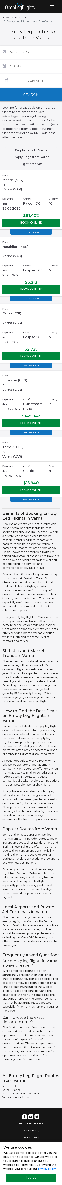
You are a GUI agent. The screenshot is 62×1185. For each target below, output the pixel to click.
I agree (31, 1177)
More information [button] (31, 232)
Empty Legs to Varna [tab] (31, 150)
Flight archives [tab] (31, 164)
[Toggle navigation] (52, 6)
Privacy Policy (31, 1130)
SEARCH (31, 95)
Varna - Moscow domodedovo (21, 1093)
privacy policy (47, 1168)
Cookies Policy (31, 1137)
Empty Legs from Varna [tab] (31, 157)
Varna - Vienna (11, 1089)
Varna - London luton (15, 1097)
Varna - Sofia (10, 1086)
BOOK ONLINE (31, 222)
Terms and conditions (31, 1123)
